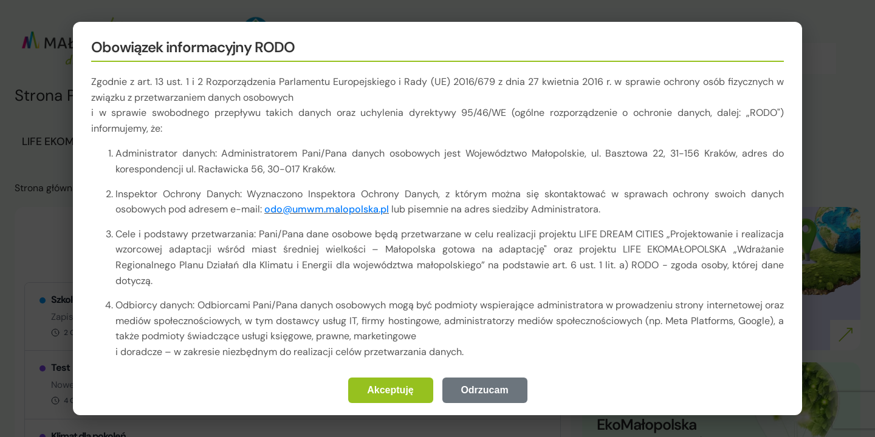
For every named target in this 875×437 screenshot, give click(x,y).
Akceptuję (390, 390)
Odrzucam (484, 390)
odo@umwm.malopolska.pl (326, 209)
